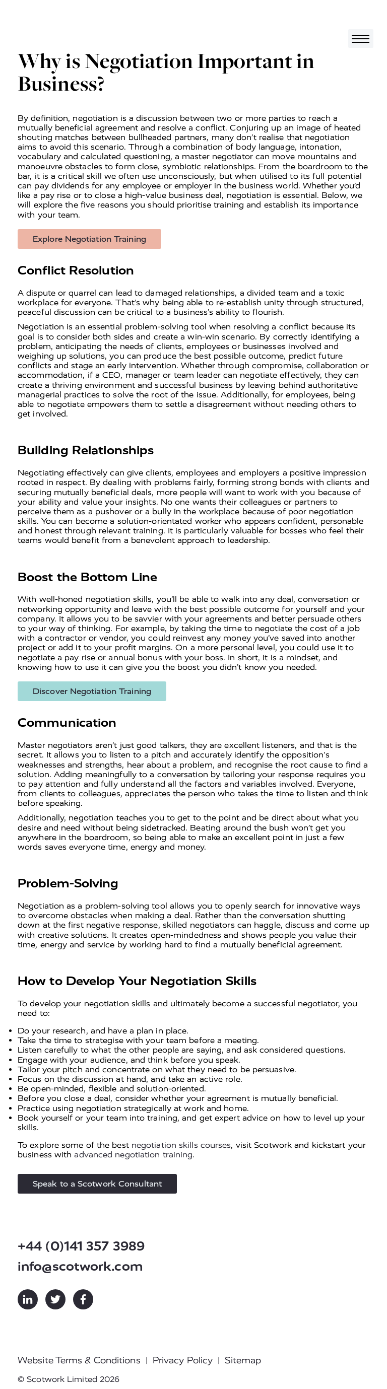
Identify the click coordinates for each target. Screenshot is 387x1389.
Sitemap (243, 1360)
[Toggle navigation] (360, 38)
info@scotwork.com (80, 1266)
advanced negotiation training (133, 1154)
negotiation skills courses (181, 1145)
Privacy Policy (183, 1360)
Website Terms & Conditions (79, 1360)
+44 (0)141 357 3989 (81, 1246)
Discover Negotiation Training (92, 691)
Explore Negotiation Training (89, 239)
